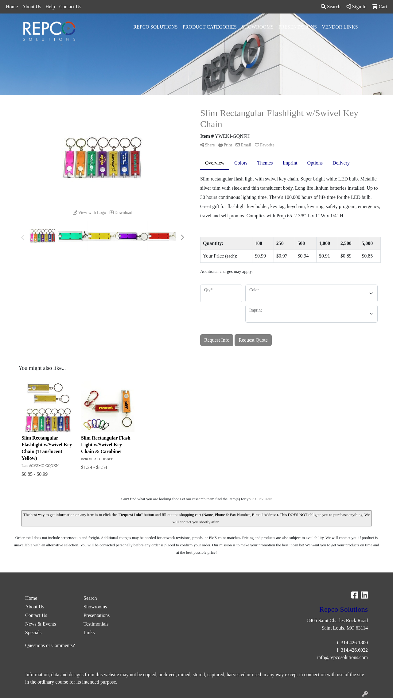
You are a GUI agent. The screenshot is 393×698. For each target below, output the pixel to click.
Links (89, 632)
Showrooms (258, 26)
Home (12, 6)
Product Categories (210, 26)
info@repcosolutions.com (342, 657)
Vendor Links (340, 26)
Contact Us (70, 6)
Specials (33, 632)
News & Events (40, 623)
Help (50, 6)
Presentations (297, 26)
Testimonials (96, 623)
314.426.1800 (354, 642)
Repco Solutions (155, 26)
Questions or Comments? (50, 645)
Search (330, 6)
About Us (31, 6)
